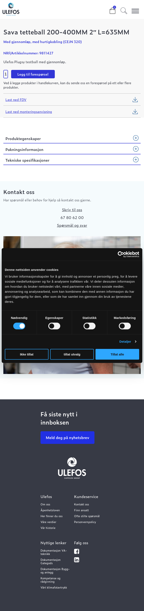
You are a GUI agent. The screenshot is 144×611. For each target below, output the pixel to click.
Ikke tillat (26, 354)
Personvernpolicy (85, 522)
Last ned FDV (15, 99)
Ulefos (46, 496)
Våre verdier (48, 522)
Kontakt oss (81, 504)
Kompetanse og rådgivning (50, 579)
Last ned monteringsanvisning (28, 111)
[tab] (72, 140)
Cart (109, 9)
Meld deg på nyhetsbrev (67, 437)
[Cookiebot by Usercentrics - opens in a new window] (120, 254)
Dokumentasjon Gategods (51, 561)
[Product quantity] (5, 74)
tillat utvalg (72, 354)
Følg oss (81, 542)
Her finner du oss (52, 516)
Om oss (45, 504)
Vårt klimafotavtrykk (54, 587)
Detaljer (125, 341)
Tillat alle (117, 354)
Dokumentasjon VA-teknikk (54, 552)
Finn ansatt (81, 510)
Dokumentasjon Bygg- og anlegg (55, 570)
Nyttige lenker (53, 542)
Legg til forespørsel (32, 74)
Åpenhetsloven (50, 510)
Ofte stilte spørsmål (87, 516)
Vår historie (48, 528)
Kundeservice (86, 496)
